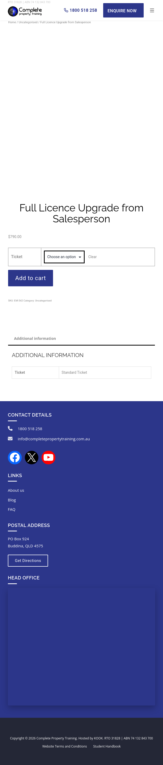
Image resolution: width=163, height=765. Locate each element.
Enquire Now (122, 10)
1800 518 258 (30, 428)
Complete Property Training (57, 738)
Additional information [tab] (35, 338)
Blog (12, 499)
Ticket (16, 256)
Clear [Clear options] (92, 257)
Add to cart (30, 278)
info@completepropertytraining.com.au (54, 438)
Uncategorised (28, 22)
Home (12, 22)
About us (16, 490)
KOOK (98, 738)
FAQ (11, 509)
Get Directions (28, 560)
